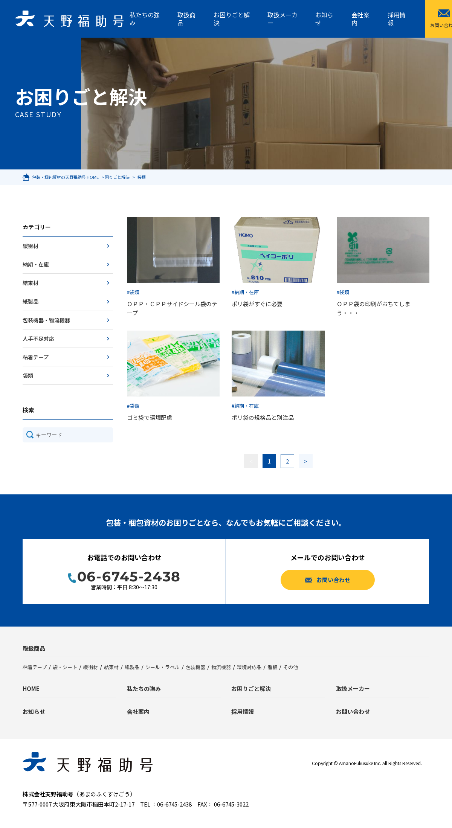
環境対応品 (249, 667)
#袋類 (133, 292)
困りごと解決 (117, 177)
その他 (290, 667)
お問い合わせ (353, 711)
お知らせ (324, 18)
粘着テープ (36, 357)
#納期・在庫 (245, 292)
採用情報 (397, 18)
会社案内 (360, 18)
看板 (272, 667)
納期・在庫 (36, 264)
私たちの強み (145, 18)
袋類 (28, 375)
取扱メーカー (282, 18)
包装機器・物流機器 (46, 320)
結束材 (30, 283)
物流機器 (221, 667)
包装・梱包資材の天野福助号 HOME (65, 177)
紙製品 (30, 301)
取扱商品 (186, 18)
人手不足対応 (38, 338)
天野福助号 (69, 19)
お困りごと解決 (232, 18)
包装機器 (195, 667)
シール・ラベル (162, 667)
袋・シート (65, 667)
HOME (31, 688)
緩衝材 (30, 246)
